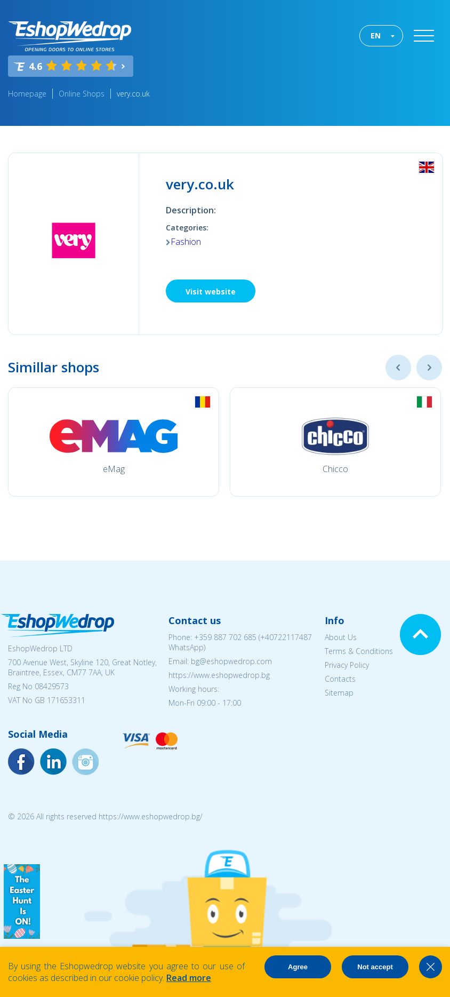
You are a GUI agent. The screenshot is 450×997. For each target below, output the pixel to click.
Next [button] (429, 367)
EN (376, 35)
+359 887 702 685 (225, 637)
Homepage (27, 94)
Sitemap (339, 693)
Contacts (340, 679)
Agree (298, 967)
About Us (341, 637)
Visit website (211, 291)
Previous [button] (398, 367)
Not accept (374, 967)
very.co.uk (133, 94)
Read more (188, 978)
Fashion (186, 242)
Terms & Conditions (359, 651)
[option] (113, 442)
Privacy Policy (347, 665)
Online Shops (82, 94)
